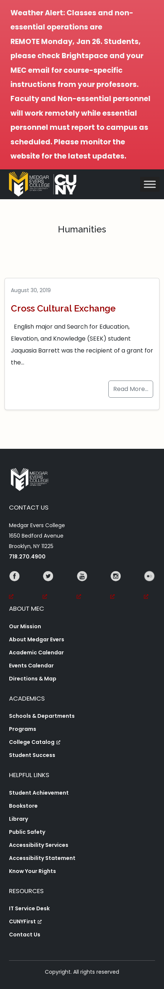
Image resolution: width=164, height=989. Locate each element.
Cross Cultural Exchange (63, 308)
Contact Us (24, 934)
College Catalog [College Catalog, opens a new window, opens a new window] (35, 742)
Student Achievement (39, 792)
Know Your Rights (32, 871)
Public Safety (27, 832)
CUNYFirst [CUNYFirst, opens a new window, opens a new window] (25, 921)
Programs (22, 729)
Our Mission (25, 626)
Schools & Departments (42, 716)
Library (18, 819)
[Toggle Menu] (150, 184)
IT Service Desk (29, 908)
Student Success (32, 755)
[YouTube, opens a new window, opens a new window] (82, 586)
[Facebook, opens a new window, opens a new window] (14, 586)
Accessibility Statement (42, 858)
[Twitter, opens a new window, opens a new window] (48, 586)
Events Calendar (31, 665)
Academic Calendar (36, 652)
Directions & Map (32, 678)
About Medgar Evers (36, 639)
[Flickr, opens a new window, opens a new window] (149, 586)
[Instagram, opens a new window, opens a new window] (115, 586)
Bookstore (23, 806)
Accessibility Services (38, 845)
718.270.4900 (27, 556)
